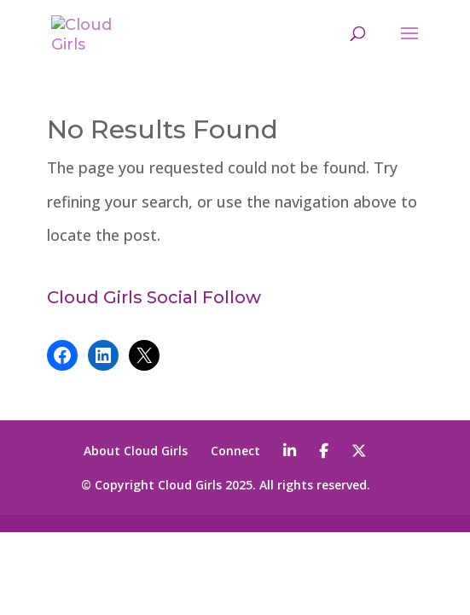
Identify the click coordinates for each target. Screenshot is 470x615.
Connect (235, 450)
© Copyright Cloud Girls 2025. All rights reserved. (225, 485)
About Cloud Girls (136, 450)
